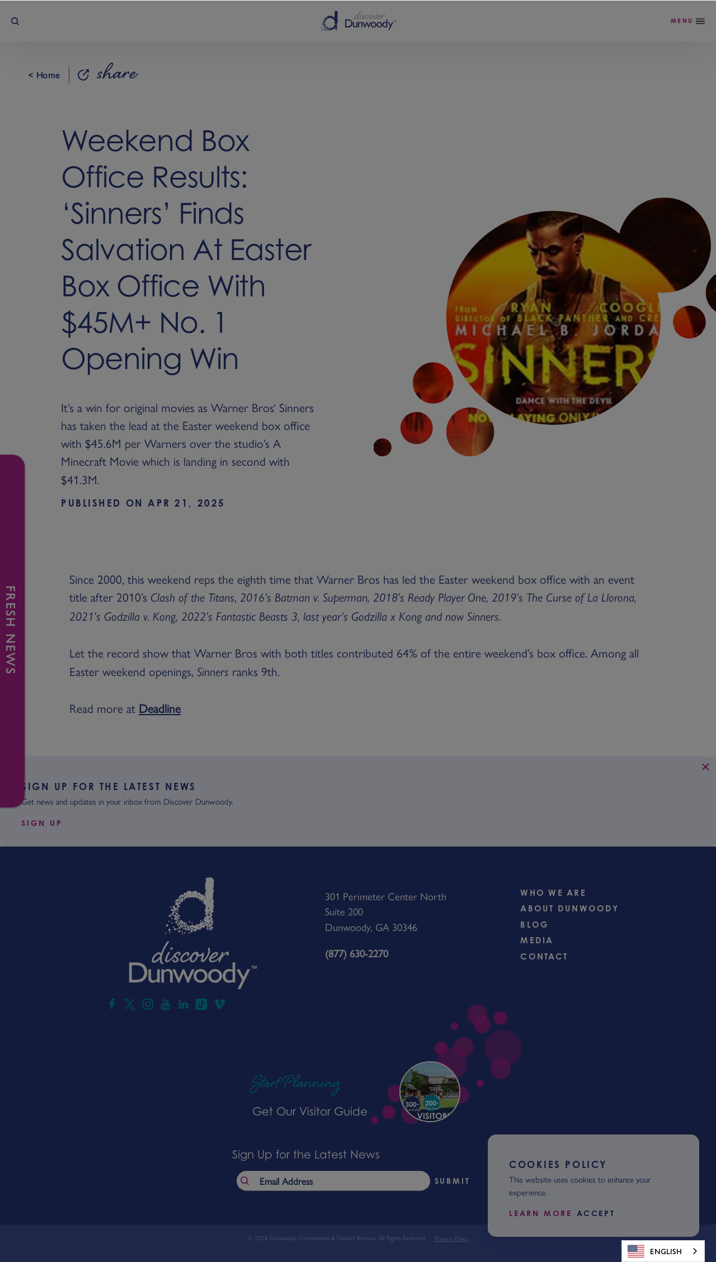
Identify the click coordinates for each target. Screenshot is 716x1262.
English (655, 1251)
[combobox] (663, 1251)
